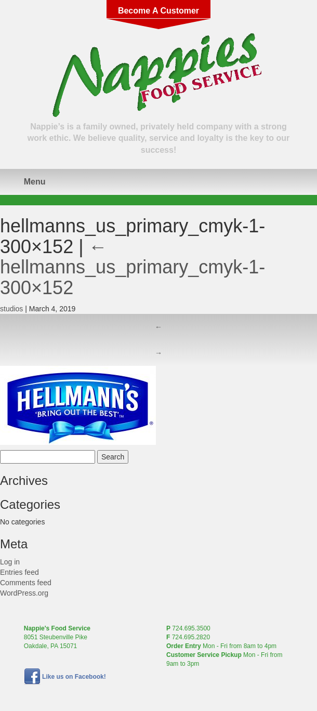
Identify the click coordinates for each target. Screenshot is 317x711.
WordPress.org (24, 593)
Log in (10, 562)
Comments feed (25, 582)
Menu (35, 181)
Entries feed (19, 572)
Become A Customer (158, 10)
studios (11, 309)
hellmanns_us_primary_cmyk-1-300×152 (132, 267)
